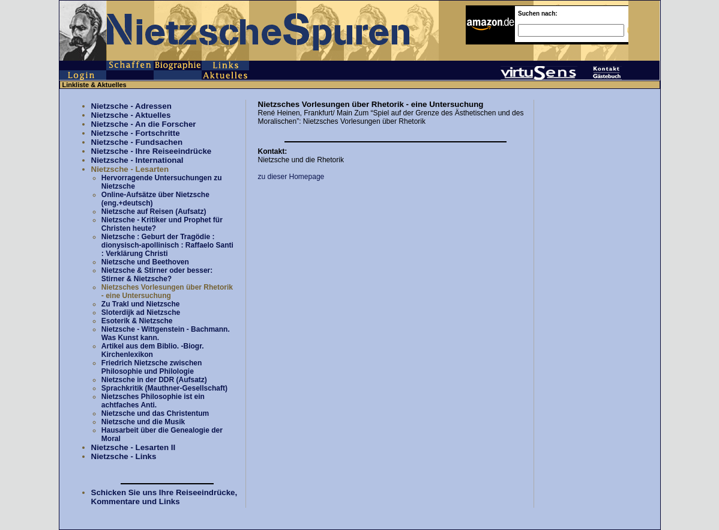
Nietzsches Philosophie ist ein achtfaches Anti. (153, 400)
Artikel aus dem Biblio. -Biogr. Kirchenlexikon (152, 350)
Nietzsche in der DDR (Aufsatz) (154, 380)
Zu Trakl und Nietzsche (140, 304)
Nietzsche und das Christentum (155, 413)
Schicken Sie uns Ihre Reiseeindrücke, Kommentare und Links (164, 497)
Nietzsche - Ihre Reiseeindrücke (151, 151)
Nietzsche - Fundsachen (137, 142)
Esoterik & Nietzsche (137, 321)
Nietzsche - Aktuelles (131, 115)
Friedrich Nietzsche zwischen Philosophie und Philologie (151, 367)
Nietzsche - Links (124, 456)
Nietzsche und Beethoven (145, 262)
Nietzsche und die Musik (143, 422)
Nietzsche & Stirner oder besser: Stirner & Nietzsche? (156, 274)
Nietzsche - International (137, 160)
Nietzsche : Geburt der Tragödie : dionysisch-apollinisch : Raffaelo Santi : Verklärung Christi (167, 245)
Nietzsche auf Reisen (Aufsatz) (153, 211)
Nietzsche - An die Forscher (143, 124)
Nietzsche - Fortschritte (135, 133)
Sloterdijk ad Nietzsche (140, 312)
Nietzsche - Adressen (131, 106)
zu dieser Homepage (291, 176)
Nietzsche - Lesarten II (133, 447)
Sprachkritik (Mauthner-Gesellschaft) (164, 388)
